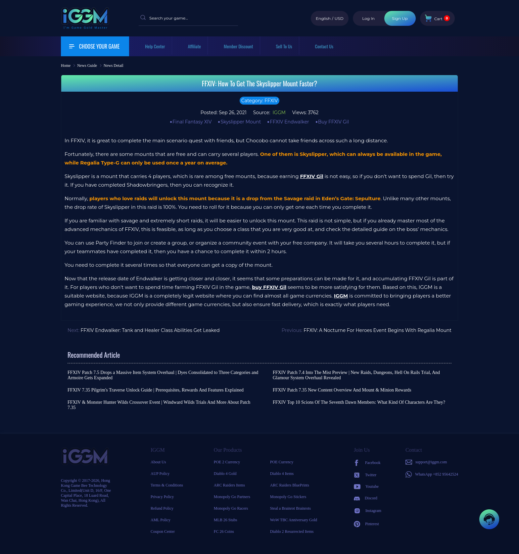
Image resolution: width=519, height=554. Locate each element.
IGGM (278, 112)
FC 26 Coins (224, 531)
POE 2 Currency (227, 462)
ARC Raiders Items (229, 485)
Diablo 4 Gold (225, 473)
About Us (158, 462)
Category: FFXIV (259, 101)
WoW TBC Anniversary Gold (293, 520)
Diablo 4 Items (282, 473)
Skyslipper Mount (240, 122)
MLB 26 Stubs (225, 520)
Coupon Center (163, 531)
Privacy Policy (162, 496)
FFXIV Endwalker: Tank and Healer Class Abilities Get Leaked (149, 330)
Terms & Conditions (167, 485)
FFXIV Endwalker (289, 122)
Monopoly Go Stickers (288, 496)
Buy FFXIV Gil (333, 122)
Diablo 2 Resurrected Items (292, 531)
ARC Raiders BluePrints (289, 485)
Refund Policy (162, 508)
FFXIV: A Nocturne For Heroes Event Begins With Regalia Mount (377, 330)
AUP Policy (160, 473)
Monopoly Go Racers (231, 508)
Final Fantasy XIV (192, 122)
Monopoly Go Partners (232, 496)
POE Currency (281, 462)
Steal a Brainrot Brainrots (290, 508)
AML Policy (160, 520)
